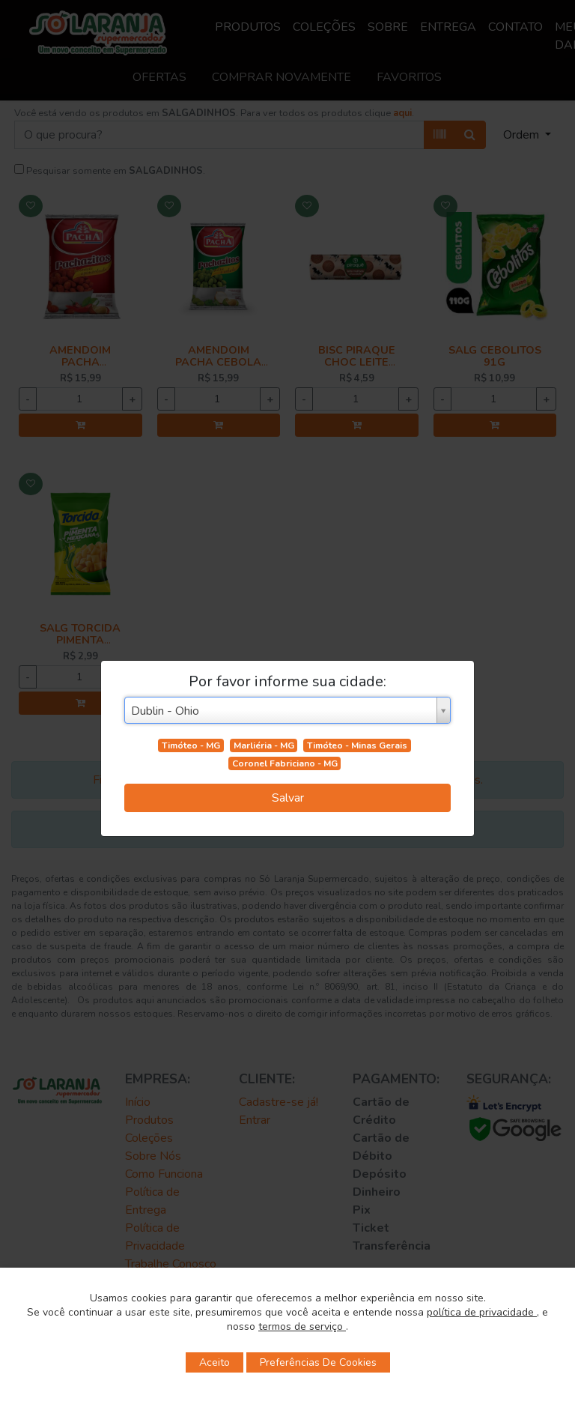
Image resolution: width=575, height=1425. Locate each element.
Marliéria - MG (264, 745)
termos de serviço (302, 1326)
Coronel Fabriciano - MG (285, 763)
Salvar (288, 798)
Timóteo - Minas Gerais (357, 745)
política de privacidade (482, 1312)
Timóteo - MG (191, 745)
